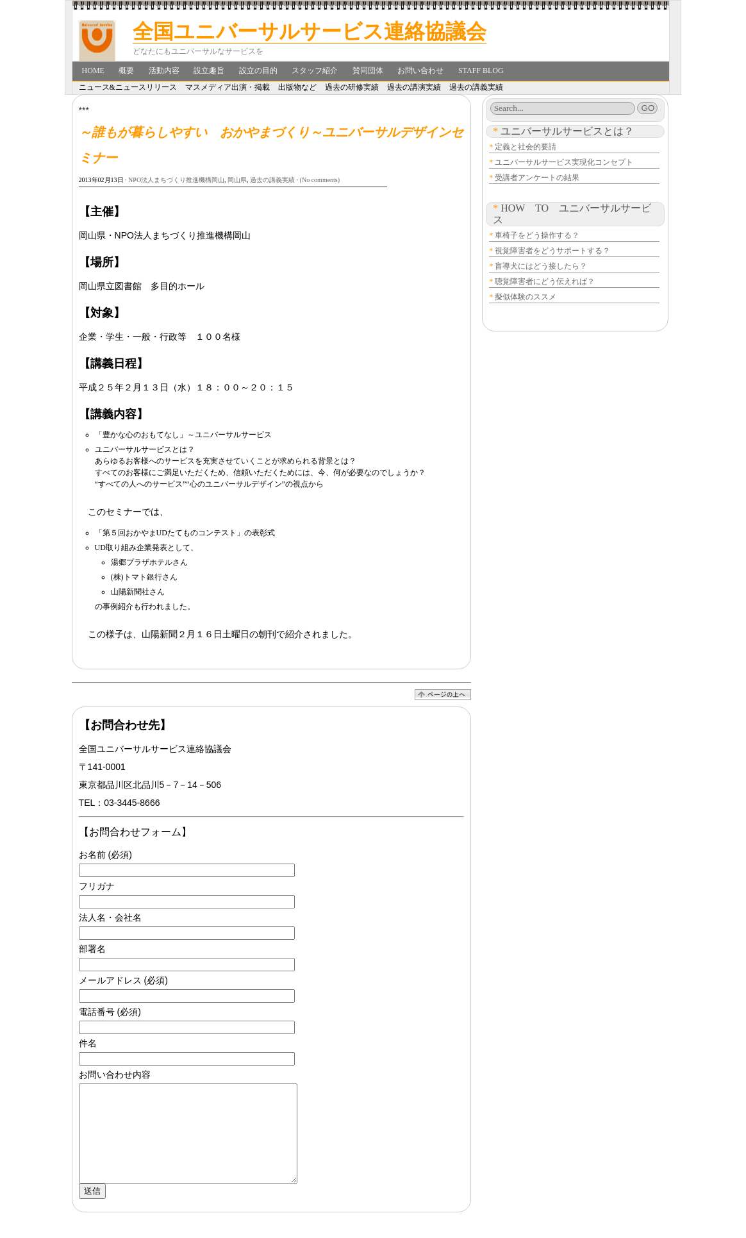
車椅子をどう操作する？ (537, 235)
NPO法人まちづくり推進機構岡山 (176, 179)
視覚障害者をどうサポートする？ (552, 250)
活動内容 (164, 70)
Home (93, 70)
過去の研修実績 (352, 87)
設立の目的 (258, 70)
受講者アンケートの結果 (537, 177)
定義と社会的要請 (525, 146)
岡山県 (237, 179)
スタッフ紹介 (315, 70)
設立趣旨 (209, 70)
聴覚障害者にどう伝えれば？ (545, 281)
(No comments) (320, 179)
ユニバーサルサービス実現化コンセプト (564, 162)
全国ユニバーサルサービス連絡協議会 (309, 31)
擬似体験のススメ (525, 296)
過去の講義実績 (476, 87)
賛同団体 (367, 70)
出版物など (297, 87)
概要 (126, 70)
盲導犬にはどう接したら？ (541, 266)
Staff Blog (481, 70)
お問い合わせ (420, 70)
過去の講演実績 (414, 87)
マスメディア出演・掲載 (227, 87)
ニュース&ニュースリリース (128, 87)
